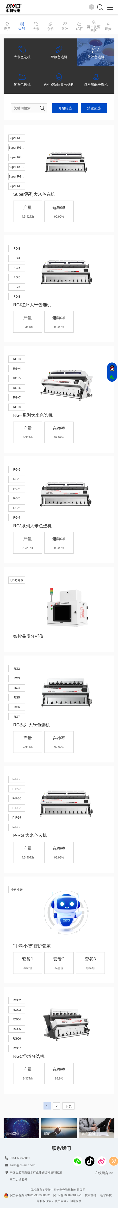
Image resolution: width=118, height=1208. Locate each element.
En (91, 7)
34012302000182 (38, 1195)
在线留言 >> (104, 1173)
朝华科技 (106, 1195)
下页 (68, 1106)
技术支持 (90, 1195)
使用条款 (60, 1201)
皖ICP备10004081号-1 (67, 1195)
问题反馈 (75, 1201)
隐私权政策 (44, 1201)
